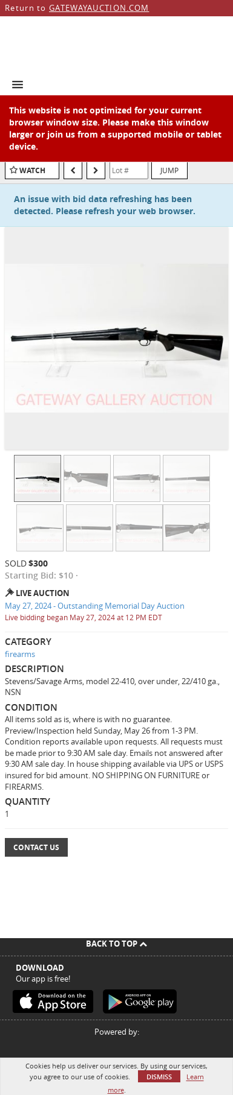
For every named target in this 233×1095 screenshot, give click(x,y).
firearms (20, 654)
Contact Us (36, 847)
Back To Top (116, 943)
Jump (169, 170)
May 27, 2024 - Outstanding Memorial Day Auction (95, 605)
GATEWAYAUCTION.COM (99, 7)
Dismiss (159, 1076)
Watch (32, 170)
